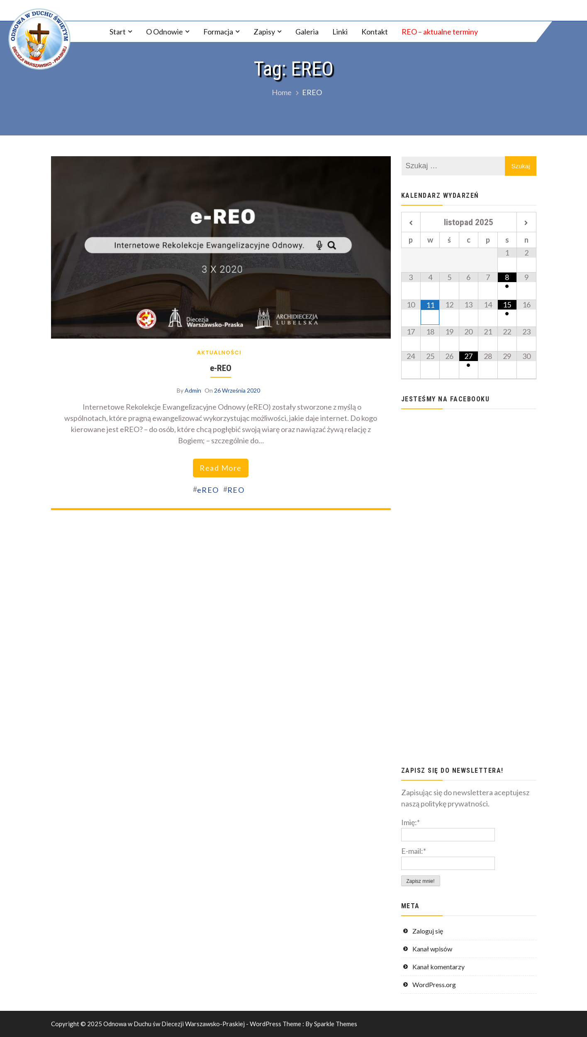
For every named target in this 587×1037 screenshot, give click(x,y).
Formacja (218, 31)
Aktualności (219, 352)
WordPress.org (434, 984)
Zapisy (264, 31)
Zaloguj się (427, 931)
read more (221, 467)
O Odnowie (164, 31)
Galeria (307, 31)
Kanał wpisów (432, 949)
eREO (208, 489)
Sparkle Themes (335, 1023)
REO (236, 489)
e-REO (220, 368)
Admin (193, 390)
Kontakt (374, 31)
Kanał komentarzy (438, 967)
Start (118, 31)
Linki (340, 31)
